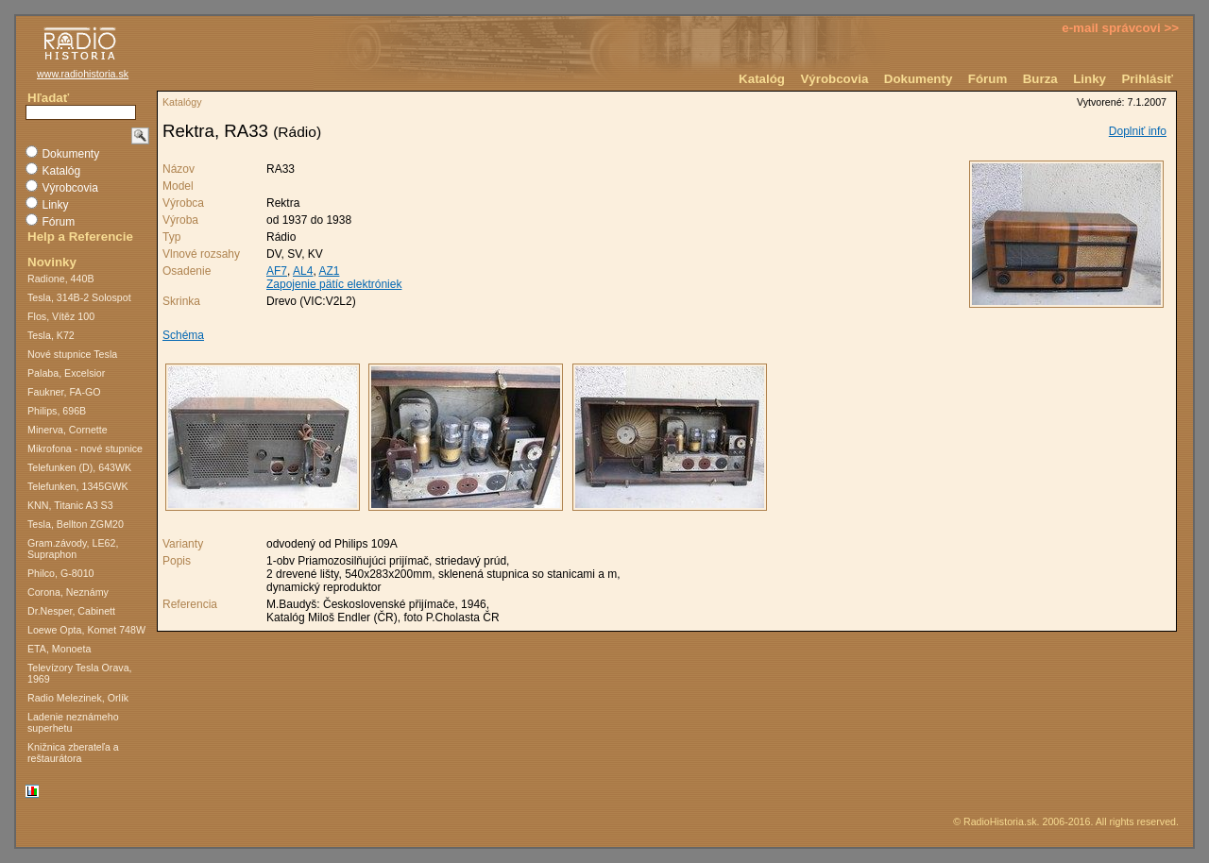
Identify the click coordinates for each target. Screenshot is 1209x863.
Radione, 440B (60, 278)
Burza (1040, 79)
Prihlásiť (1147, 79)
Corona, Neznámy (68, 592)
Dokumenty (918, 79)
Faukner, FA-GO (64, 392)
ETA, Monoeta (59, 648)
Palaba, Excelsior (66, 373)
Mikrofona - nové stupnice (85, 448)
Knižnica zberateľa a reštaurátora (73, 752)
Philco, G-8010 (60, 573)
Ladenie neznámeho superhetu (73, 722)
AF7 (276, 271)
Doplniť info (1137, 131)
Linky (1089, 79)
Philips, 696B (56, 410)
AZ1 (328, 271)
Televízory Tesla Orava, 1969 (79, 673)
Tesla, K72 (51, 335)
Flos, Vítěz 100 (60, 316)
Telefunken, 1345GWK (77, 486)
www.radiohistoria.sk (82, 73)
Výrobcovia (834, 79)
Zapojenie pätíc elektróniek (333, 284)
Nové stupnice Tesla (72, 354)
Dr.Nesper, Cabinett (71, 611)
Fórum (987, 79)
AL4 (303, 271)
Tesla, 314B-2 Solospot (79, 297)
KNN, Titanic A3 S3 (70, 505)
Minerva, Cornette (67, 429)
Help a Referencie (80, 236)
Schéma (183, 335)
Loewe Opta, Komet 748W (86, 629)
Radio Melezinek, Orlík (77, 697)
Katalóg (762, 79)
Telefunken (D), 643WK (79, 467)
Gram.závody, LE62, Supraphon (72, 548)
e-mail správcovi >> (1120, 28)
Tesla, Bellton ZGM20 (75, 524)
